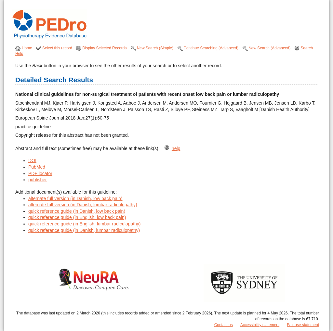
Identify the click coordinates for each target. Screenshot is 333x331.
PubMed (36, 167)
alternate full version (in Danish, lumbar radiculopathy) (82, 204)
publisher (37, 179)
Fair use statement (303, 325)
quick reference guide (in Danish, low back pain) (76, 211)
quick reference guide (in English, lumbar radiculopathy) (84, 223)
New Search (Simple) (155, 48)
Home (27, 48)
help (176, 148)
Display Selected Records (104, 48)
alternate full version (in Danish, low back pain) (75, 198)
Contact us (223, 325)
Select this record (57, 48)
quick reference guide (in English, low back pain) (77, 217)
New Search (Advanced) (269, 48)
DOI (32, 160)
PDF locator (40, 173)
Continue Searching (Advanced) (210, 48)
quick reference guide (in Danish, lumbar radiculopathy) (84, 230)
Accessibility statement (259, 325)
